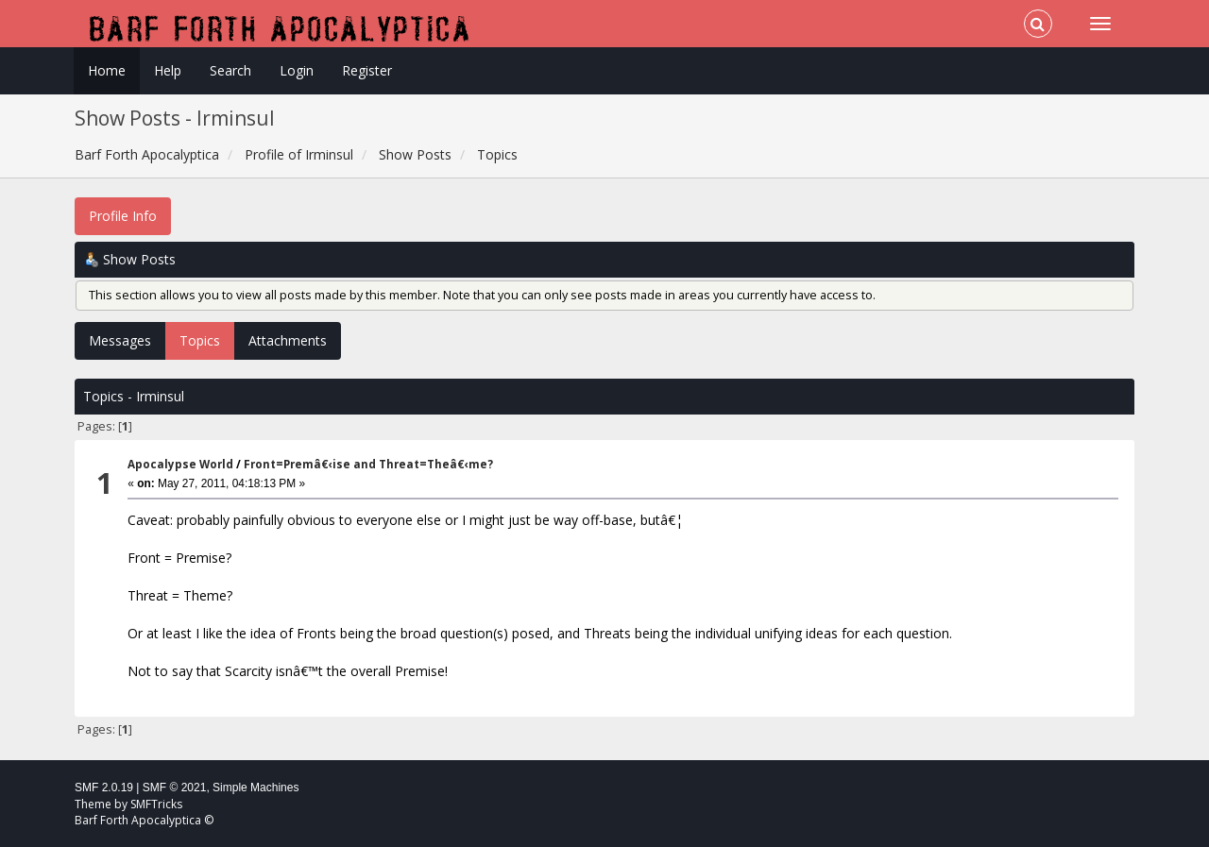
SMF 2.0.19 (104, 787)
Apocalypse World (180, 464)
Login (297, 70)
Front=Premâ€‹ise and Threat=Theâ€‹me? (368, 464)
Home (107, 70)
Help (167, 70)
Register (367, 70)
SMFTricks (156, 804)
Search (230, 70)
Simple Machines (255, 787)
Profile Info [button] (123, 216)
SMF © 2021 (175, 787)
